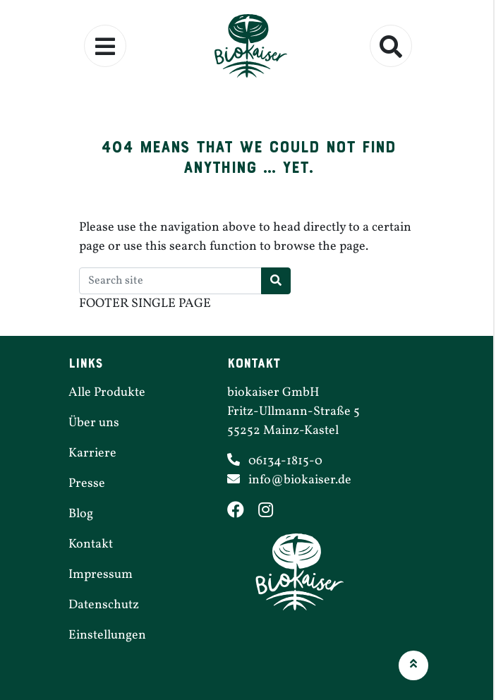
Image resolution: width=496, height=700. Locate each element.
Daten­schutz (103, 605)
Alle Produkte (106, 393)
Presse (86, 484)
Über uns (93, 423)
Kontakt (90, 544)
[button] (413, 665)
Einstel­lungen (107, 635)
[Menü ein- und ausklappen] (105, 46)
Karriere (92, 453)
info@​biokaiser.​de (299, 480)
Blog (80, 514)
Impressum (100, 575)
